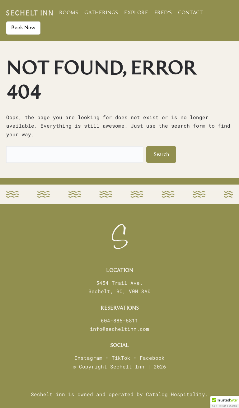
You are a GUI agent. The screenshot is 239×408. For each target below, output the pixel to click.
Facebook (152, 357)
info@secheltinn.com (119, 329)
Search (161, 154)
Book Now (23, 27)
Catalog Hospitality (175, 394)
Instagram (88, 357)
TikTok (121, 357)
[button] (224, 402)
